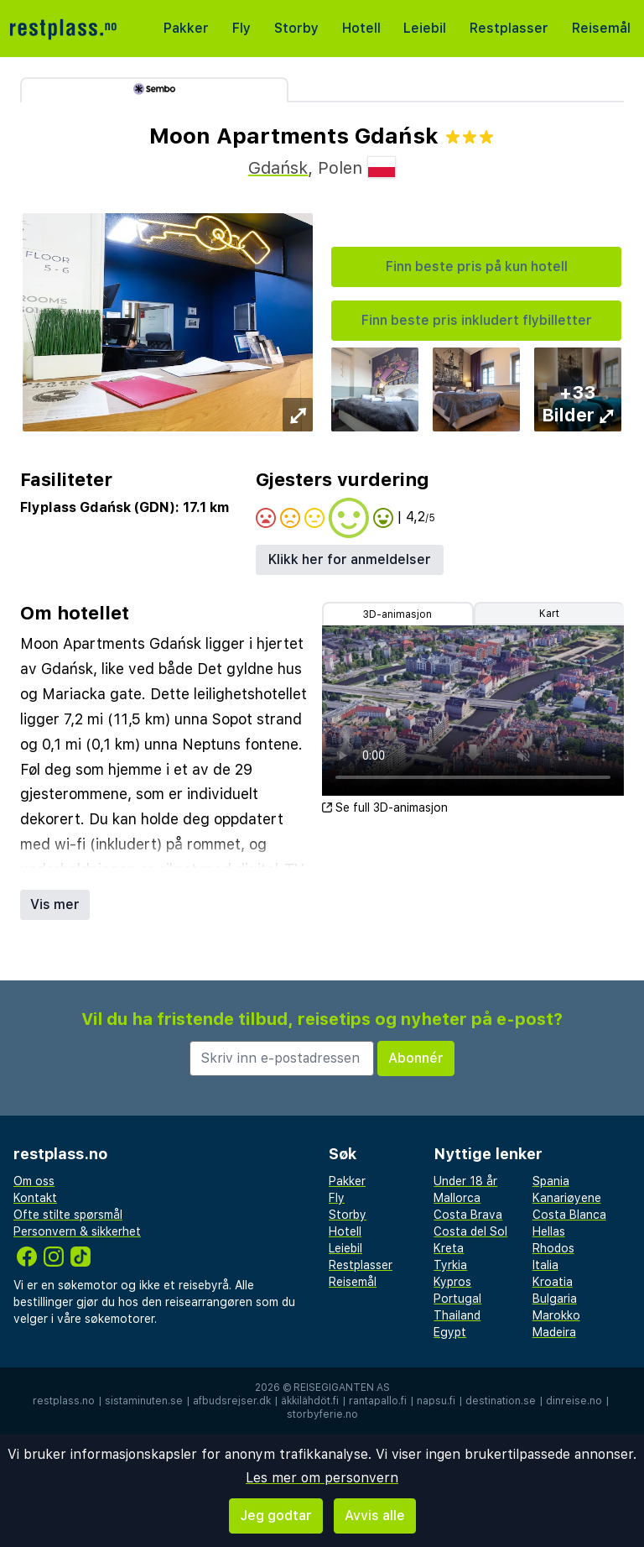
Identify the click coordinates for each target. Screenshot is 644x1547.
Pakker (186, 28)
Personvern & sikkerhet (77, 1231)
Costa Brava (468, 1214)
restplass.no (64, 1401)
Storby (296, 28)
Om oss (34, 1181)
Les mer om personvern (322, 1478)
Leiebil (424, 28)
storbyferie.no (322, 1414)
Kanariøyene (566, 1198)
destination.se (500, 1401)
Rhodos (553, 1248)
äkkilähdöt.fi (310, 1401)
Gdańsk (278, 168)
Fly (241, 28)
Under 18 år (465, 1181)
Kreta (449, 1248)
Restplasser (509, 28)
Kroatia (552, 1281)
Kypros (452, 1281)
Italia (545, 1265)
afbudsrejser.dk (232, 1401)
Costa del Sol (470, 1231)
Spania (550, 1181)
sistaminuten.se (144, 1401)
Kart (549, 613)
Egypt (450, 1332)
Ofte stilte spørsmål (67, 1214)
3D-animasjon (397, 614)
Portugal (457, 1298)
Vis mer (55, 904)
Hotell (361, 28)
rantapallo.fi (378, 1401)
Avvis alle (375, 1515)
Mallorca (457, 1198)
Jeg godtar (276, 1515)
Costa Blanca (569, 1214)
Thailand (457, 1315)
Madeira (554, 1332)
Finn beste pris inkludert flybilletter (476, 320)
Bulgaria (554, 1298)
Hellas (548, 1231)
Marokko (556, 1315)
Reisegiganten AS (341, 1387)
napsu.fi (436, 1401)
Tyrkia (450, 1265)
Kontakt (35, 1198)
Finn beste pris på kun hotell (477, 266)
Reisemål (601, 28)
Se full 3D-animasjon (385, 807)
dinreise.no (574, 1401)
